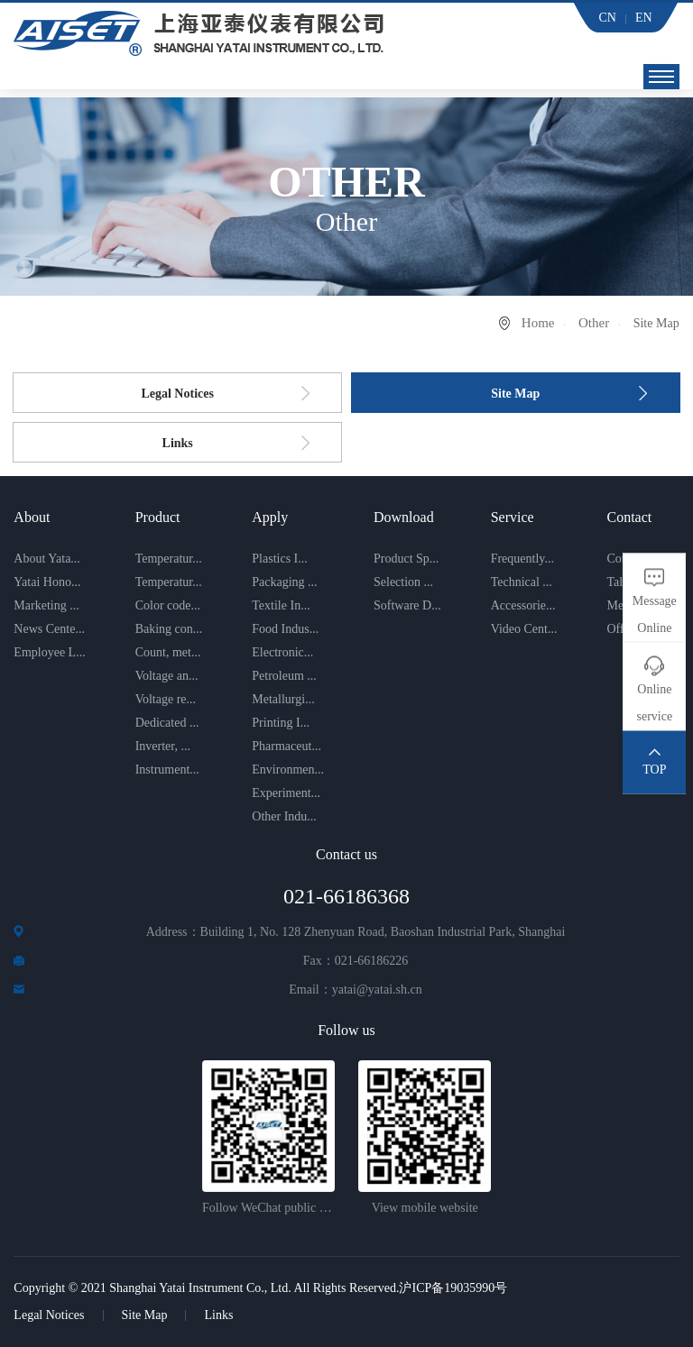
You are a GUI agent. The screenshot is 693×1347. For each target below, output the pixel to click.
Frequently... (522, 558)
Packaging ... (284, 582)
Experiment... (286, 793)
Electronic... (282, 652)
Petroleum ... (284, 676)
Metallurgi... (283, 699)
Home (538, 323)
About (32, 517)
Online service (655, 703)
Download (404, 517)
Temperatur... (168, 558)
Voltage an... (167, 676)
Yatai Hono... (47, 582)
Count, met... (168, 652)
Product (157, 517)
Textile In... (281, 605)
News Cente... (49, 629)
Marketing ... (46, 605)
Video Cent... (524, 629)
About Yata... (47, 558)
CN (607, 17)
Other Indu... (284, 816)
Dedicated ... (167, 722)
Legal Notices (177, 393)
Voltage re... (165, 699)
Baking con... (169, 629)
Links (177, 443)
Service (512, 517)
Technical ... (521, 582)
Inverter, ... (162, 746)
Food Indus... (285, 629)
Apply (270, 517)
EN (643, 17)
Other (593, 323)
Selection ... (403, 582)
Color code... (167, 605)
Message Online (655, 614)
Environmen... (288, 769)
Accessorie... (523, 605)
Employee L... (49, 652)
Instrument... (167, 769)
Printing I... (281, 722)
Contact (628, 517)
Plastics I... (279, 558)
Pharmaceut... (286, 746)
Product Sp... (406, 558)
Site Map (515, 393)
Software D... (407, 605)
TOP (654, 769)
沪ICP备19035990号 (453, 1288)
